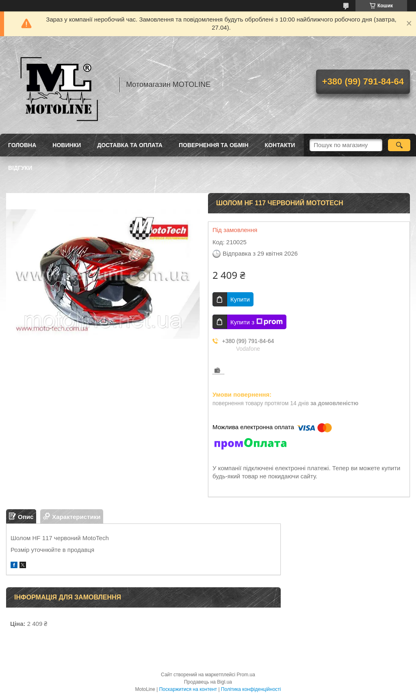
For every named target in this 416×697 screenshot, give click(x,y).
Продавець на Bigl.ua (208, 682)
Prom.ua (246, 674)
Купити (240, 299)
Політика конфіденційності (251, 689)
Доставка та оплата (129, 145)
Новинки (66, 145)
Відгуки (20, 168)
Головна (22, 145)
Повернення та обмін (214, 145)
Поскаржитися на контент (188, 689)
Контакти (280, 145)
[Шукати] (399, 145)
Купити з (256, 322)
